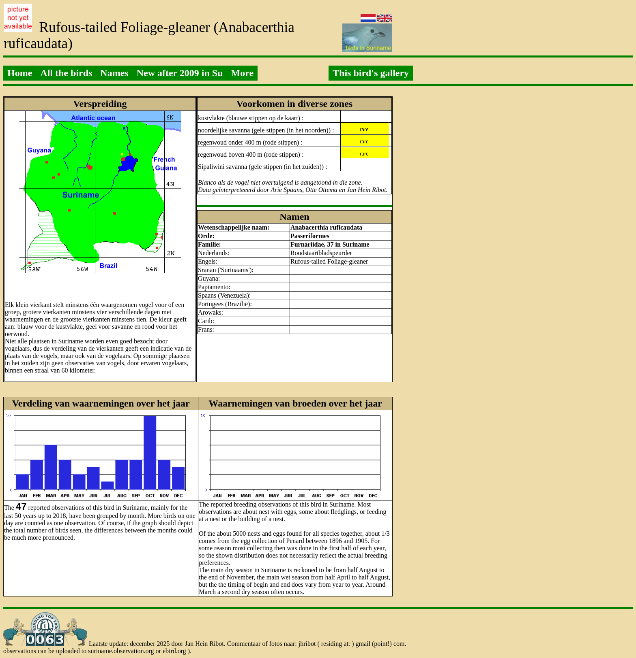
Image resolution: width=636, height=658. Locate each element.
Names (114, 73)
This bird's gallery (371, 73)
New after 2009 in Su (180, 73)
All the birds (66, 73)
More (242, 73)
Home (19, 73)
